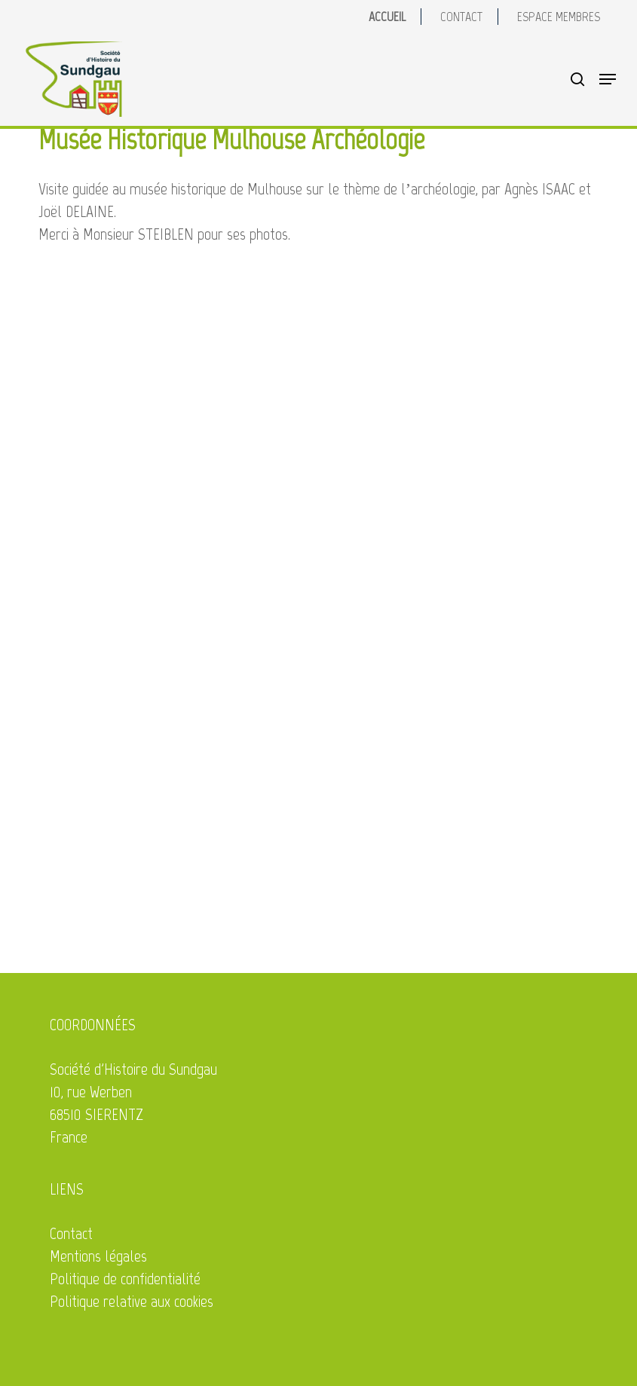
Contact (71, 1233)
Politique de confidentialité (125, 1278)
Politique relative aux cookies (131, 1301)
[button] (607, 79)
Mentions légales (98, 1256)
